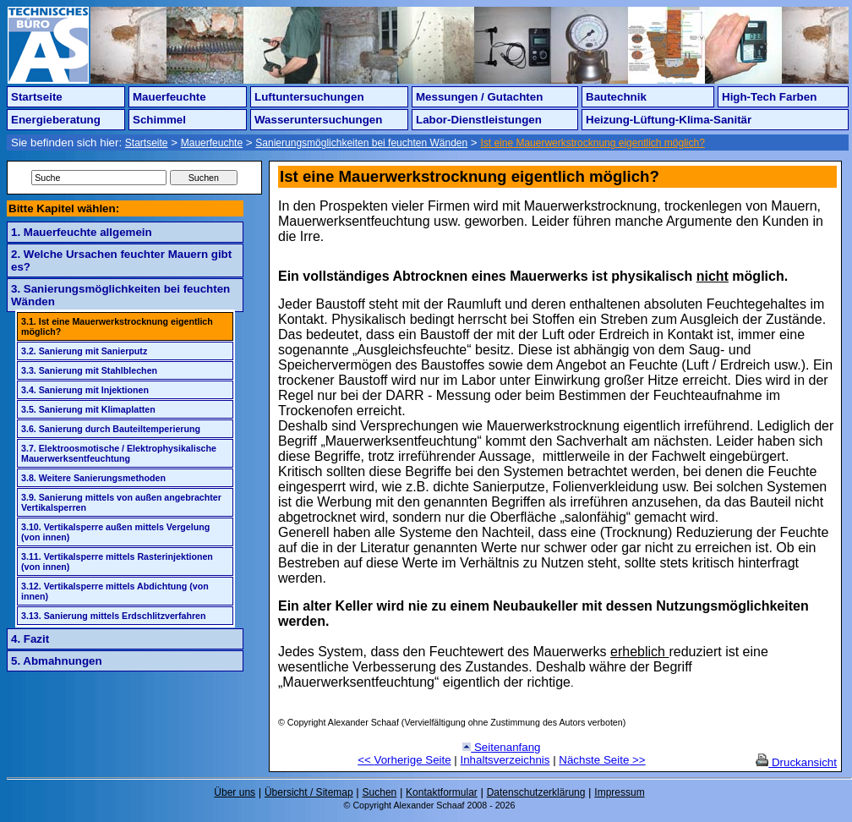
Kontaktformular (442, 792)
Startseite (37, 96)
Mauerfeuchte (169, 96)
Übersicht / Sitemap (309, 792)
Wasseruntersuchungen (318, 119)
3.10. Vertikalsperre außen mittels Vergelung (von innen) (115, 532)
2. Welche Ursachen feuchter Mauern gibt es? (121, 260)
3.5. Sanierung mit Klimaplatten (88, 409)
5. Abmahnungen (56, 661)
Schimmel (159, 119)
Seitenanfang (501, 747)
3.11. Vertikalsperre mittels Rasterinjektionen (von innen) (117, 561)
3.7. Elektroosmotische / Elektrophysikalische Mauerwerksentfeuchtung (118, 453)
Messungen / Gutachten (479, 96)
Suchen (380, 792)
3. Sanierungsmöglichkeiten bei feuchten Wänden (120, 295)
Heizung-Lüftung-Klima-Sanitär (668, 119)
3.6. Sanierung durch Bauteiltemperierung (110, 429)
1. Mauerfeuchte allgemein (81, 232)
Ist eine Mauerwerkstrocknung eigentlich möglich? (592, 143)
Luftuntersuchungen (309, 96)
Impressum (619, 792)
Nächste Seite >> (602, 760)
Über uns (234, 792)
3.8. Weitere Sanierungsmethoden (93, 478)
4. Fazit (30, 639)
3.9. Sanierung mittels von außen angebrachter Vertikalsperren (121, 502)
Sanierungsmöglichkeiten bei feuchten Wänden (361, 143)
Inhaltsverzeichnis (505, 760)
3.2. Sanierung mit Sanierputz (84, 351)
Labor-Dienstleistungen (479, 119)
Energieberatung (56, 119)
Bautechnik (616, 96)
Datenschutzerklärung (536, 792)
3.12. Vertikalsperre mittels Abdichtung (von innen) (115, 591)
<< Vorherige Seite (404, 760)
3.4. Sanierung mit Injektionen (85, 390)
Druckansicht (796, 762)
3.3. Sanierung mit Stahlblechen (89, 370)
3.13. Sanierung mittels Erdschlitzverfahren (113, 616)
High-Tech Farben (769, 96)
